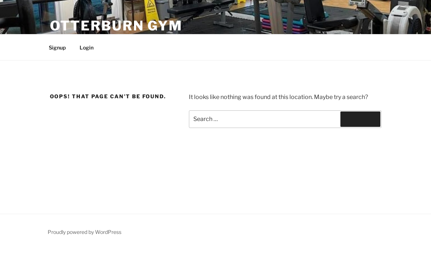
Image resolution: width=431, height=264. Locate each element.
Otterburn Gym (116, 26)
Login (87, 47)
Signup (57, 47)
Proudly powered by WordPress (84, 232)
